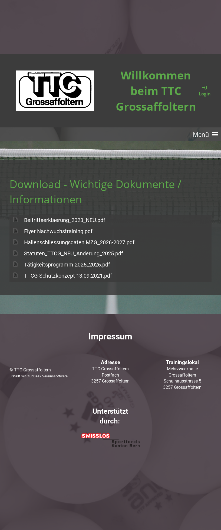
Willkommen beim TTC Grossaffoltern (156, 91)
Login (205, 91)
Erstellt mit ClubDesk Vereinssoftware (38, 376)
